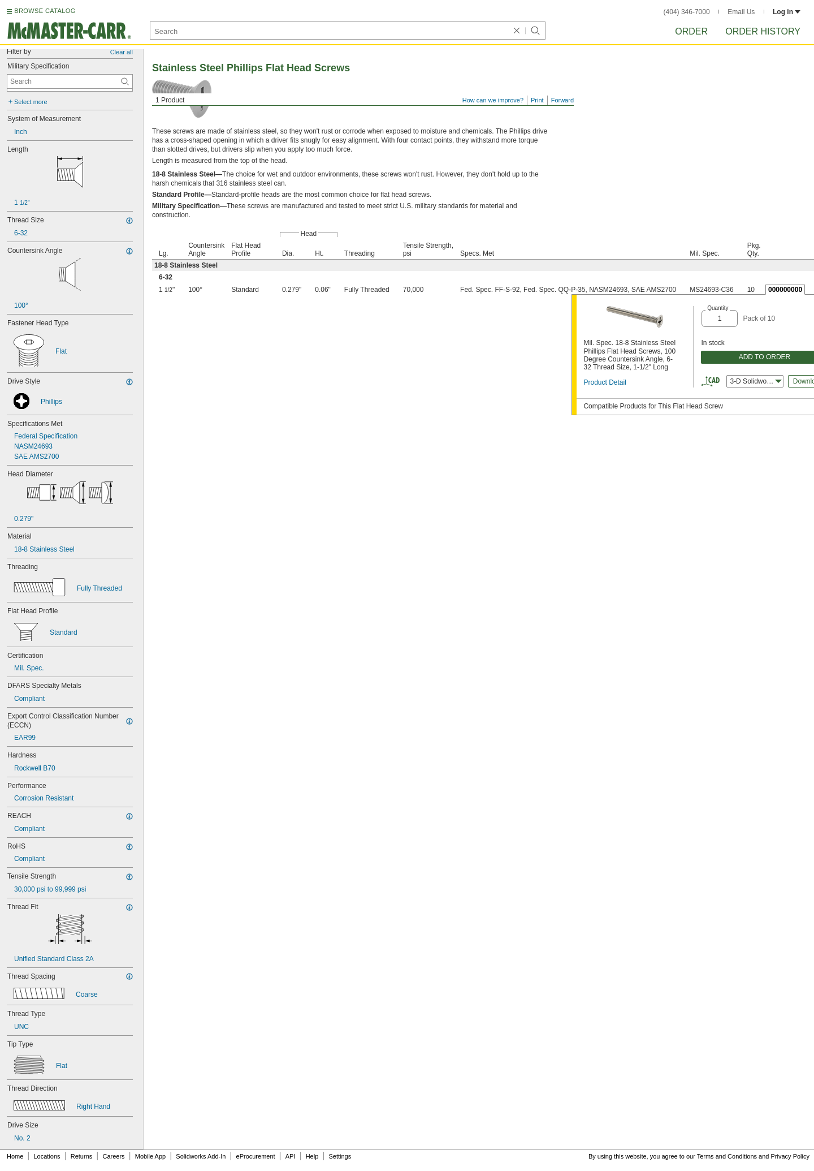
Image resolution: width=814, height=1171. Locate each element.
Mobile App (150, 1156)
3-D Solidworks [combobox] (756, 381)
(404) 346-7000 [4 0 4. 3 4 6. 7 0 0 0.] (687, 12)
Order (691, 31)
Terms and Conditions (727, 1156)
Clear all (121, 52)
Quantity (717, 308)
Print (537, 100)
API (290, 1156)
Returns (82, 1156)
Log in (786, 12)
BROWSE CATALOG (44, 10)
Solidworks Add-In (201, 1156)
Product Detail (604, 382)
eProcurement (255, 1156)
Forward (562, 100)
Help (312, 1156)
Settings (339, 1156)
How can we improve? (492, 100)
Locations (47, 1156)
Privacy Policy (790, 1156)
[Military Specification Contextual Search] (70, 81)
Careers (113, 1156)
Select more (30, 101)
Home (15, 1156)
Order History (762, 31)
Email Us (741, 12)
